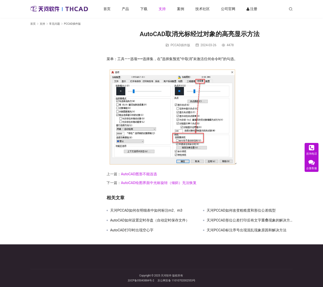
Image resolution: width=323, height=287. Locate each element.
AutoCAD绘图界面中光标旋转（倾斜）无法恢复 (158, 183)
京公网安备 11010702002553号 (176, 280)
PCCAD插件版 (180, 45)
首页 (107, 9)
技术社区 (202, 9)
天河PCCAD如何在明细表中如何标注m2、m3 (146, 210)
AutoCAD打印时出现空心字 (131, 230)
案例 (180, 9)
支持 (162, 9)
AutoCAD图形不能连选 (139, 174)
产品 (125, 9)
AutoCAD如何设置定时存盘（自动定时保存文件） (149, 220)
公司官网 (228, 9)
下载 (143, 9)
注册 (252, 9)
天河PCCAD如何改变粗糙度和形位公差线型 (241, 210)
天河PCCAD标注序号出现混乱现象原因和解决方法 (246, 230)
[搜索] (291, 9)
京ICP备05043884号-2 (143, 280)
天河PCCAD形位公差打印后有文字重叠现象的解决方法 (250, 220)
